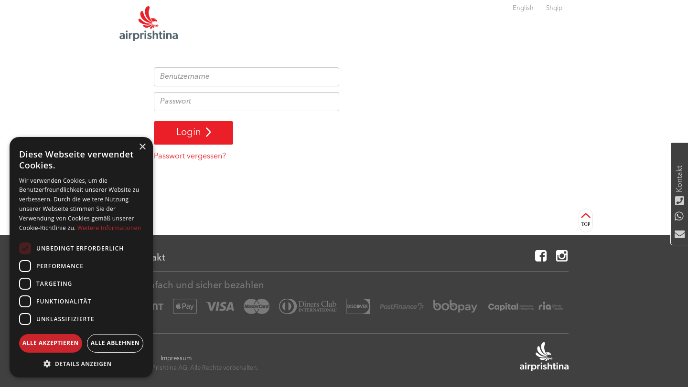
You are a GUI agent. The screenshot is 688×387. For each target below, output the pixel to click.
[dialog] (81, 257)
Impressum (176, 359)
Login (193, 132)
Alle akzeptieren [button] (50, 343)
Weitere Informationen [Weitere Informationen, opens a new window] (109, 228)
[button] (81, 363)
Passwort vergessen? (190, 156)
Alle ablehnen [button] (115, 343)
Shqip (554, 8)
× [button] (142, 147)
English (523, 8)
